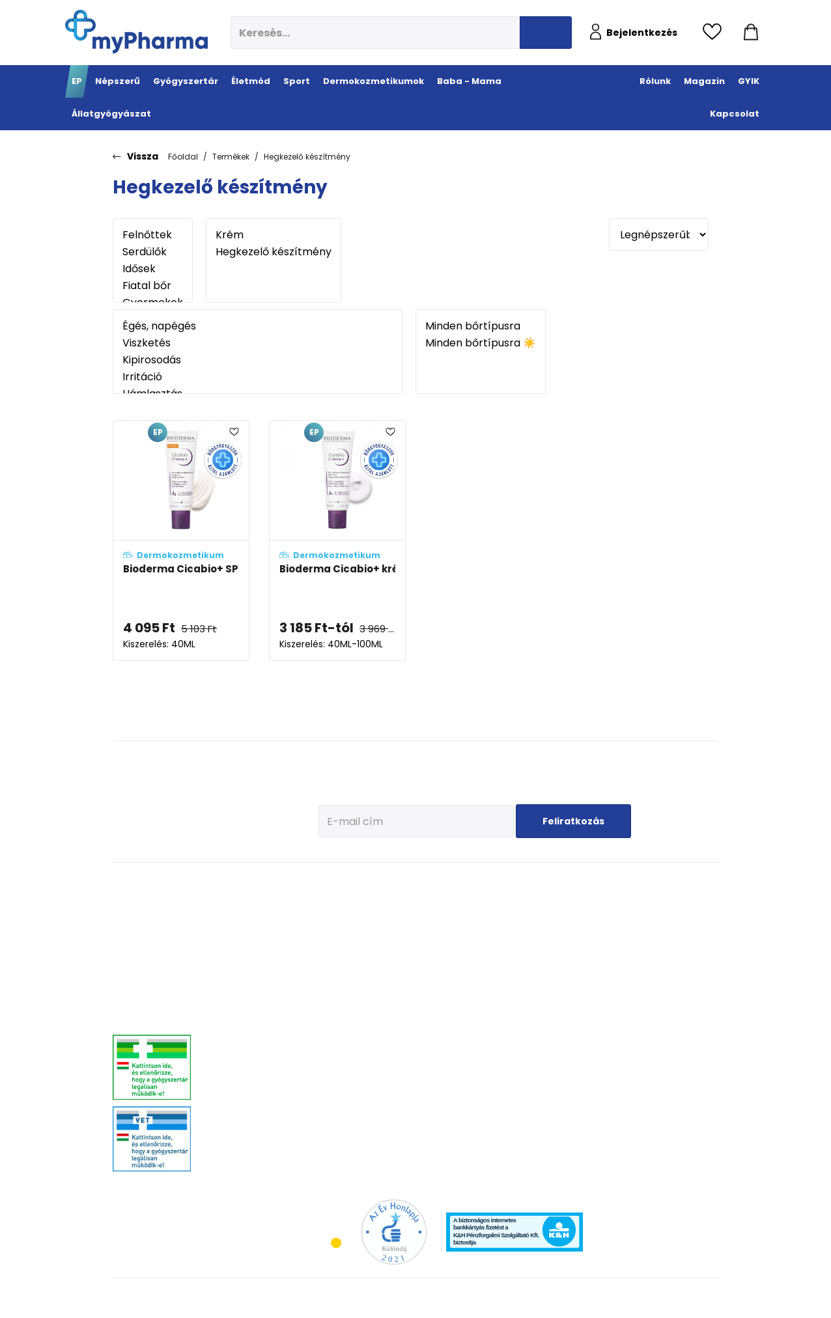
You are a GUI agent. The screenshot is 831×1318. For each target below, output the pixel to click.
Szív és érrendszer (243, 1072)
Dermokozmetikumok (509, 883)
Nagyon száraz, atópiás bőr (507, 952)
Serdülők (152, 252)
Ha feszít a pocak (597, 994)
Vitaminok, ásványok (247, 1105)
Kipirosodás (257, 360)
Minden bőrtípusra (480, 326)
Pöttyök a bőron (595, 978)
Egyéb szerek (671, 968)
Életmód (334, 883)
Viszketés (257, 343)
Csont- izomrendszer (338, 982)
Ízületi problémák (679, 952)
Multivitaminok (341, 945)
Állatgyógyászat (687, 883)
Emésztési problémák (334, 1035)
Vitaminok (667, 935)
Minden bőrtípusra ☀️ (480, 343)
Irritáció (257, 377)
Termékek (230, 156)
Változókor (333, 1105)
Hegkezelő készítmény (307, 156)
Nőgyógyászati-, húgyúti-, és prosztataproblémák (257, 1051)
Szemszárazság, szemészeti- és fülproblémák (240, 1130)
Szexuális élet (339, 1153)
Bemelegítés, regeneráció (402, 960)
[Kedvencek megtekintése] (715, 32)
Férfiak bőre (479, 1000)
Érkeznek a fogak (596, 961)
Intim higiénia (340, 1056)
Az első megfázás (598, 919)
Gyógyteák (334, 1121)
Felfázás (329, 1072)
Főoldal (183, 156)
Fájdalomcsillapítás (246, 919)
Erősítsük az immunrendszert (597, 940)
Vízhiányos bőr (485, 919)
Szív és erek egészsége (335, 1008)
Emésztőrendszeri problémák (242, 982)
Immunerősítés (342, 929)
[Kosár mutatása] (751, 32)
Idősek (152, 268)
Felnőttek (152, 235)
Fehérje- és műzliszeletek (403, 934)
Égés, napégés (257, 326)
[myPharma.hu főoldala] (136, 31)
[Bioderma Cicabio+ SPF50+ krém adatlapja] (181, 541)
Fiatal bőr (152, 285)
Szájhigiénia (337, 1137)
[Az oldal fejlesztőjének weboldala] (675, 1297)
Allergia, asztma (240, 961)
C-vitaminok (337, 961)
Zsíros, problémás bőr (497, 968)
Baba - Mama (599, 883)
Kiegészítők (399, 1023)
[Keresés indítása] (546, 32)
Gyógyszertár (242, 883)
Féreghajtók (669, 919)
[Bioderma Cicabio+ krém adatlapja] (337, 541)
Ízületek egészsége (412, 1007)
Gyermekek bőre (487, 1017)
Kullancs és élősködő (685, 903)
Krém (273, 235)
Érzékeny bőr (481, 903)
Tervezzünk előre (596, 903)
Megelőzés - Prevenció (336, 908)
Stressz (328, 1088)
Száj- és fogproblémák (250, 1088)
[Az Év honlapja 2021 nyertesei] (394, 1231)
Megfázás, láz (235, 903)
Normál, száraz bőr (492, 935)
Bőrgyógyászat (237, 1004)
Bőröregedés (481, 984)
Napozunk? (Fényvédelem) (594, 1015)
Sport (393, 883)
